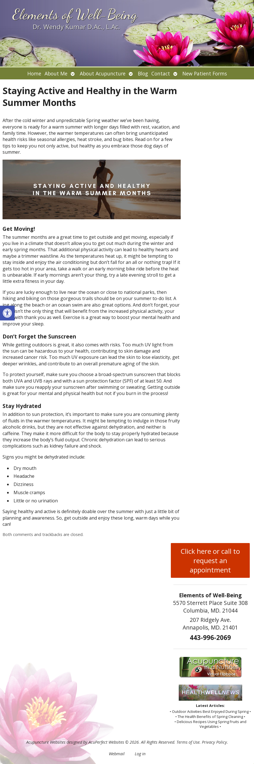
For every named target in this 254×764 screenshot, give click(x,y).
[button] (7, 313)
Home (34, 73)
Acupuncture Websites (45, 742)
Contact (160, 73)
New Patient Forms (204, 73)
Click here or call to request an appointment (210, 560)
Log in (140, 753)
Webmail (117, 753)
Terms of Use (188, 742)
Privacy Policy (214, 742)
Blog (143, 73)
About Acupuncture (102, 73)
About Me (56, 73)
